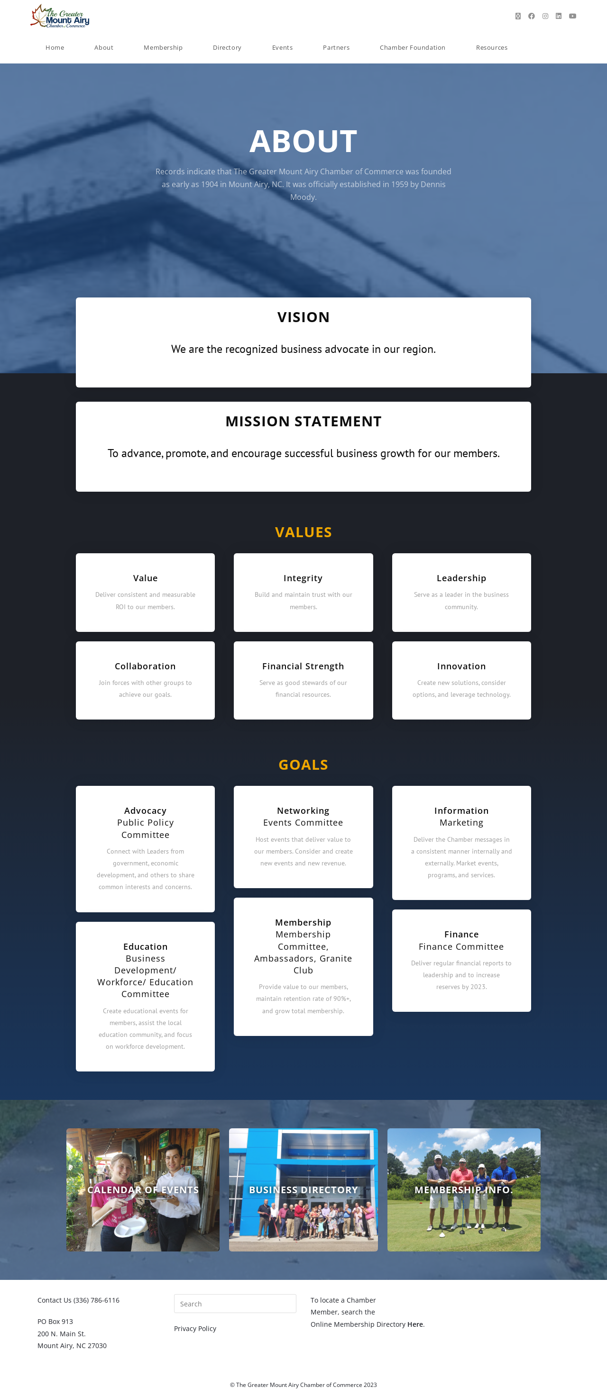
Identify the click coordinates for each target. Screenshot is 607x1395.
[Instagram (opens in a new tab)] (545, 16)
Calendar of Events (143, 1189)
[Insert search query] (235, 1303)
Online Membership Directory (367, 1324)
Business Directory (303, 1189)
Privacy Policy (195, 1328)
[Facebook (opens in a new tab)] (531, 16)
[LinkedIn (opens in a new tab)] (558, 16)
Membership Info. (464, 1189)
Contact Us (54, 1300)
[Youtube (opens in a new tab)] (572, 16)
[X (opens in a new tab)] (518, 16)
